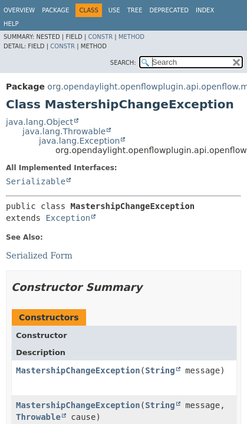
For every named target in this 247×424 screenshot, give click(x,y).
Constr (100, 37)
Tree (135, 10)
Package (55, 10)
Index (205, 10)
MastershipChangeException (78, 370)
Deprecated (169, 10)
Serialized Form (39, 255)
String (160, 370)
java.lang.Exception (79, 140)
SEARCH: (123, 62)
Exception (67, 218)
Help (11, 24)
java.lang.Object (39, 122)
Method (131, 37)
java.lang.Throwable (64, 131)
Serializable (35, 181)
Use (114, 10)
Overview (19, 10)
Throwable (38, 417)
